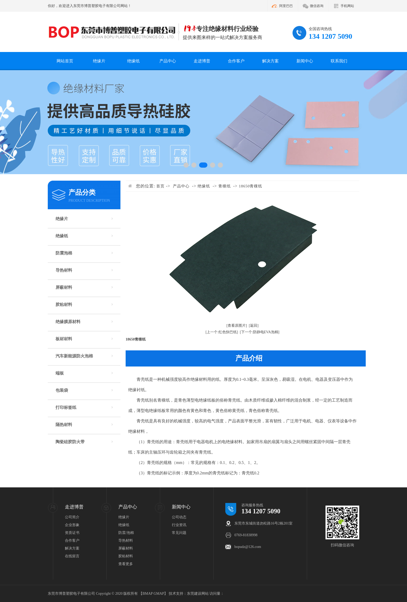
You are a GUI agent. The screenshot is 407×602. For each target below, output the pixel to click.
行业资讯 (179, 525)
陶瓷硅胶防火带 (70, 442)
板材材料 (64, 339)
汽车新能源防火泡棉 (74, 356)
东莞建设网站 (198, 594)
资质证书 (72, 533)
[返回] (254, 326)
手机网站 (347, 6)
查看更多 (125, 564)
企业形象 (72, 525)
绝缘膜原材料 (68, 321)
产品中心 (167, 61)
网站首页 (65, 61)
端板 (60, 373)
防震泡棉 (64, 253)
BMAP (148, 594)
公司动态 (179, 517)
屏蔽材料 (64, 287)
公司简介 (72, 517)
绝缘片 (99, 61)
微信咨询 (316, 6)
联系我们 (339, 61)
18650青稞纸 (250, 186)
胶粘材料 (64, 304)
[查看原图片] (236, 326)
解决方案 (270, 61)
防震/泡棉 (126, 533)
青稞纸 (224, 186)
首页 (160, 186)
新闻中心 (304, 61)
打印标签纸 (66, 407)
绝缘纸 (133, 61)
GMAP (159, 594)
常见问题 (179, 533)
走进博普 (202, 61)
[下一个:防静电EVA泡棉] (259, 332)
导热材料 (64, 270)
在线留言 (72, 556)
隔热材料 (64, 424)
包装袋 (62, 390)
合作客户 (236, 61)
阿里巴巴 (286, 6)
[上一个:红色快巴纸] (222, 332)
